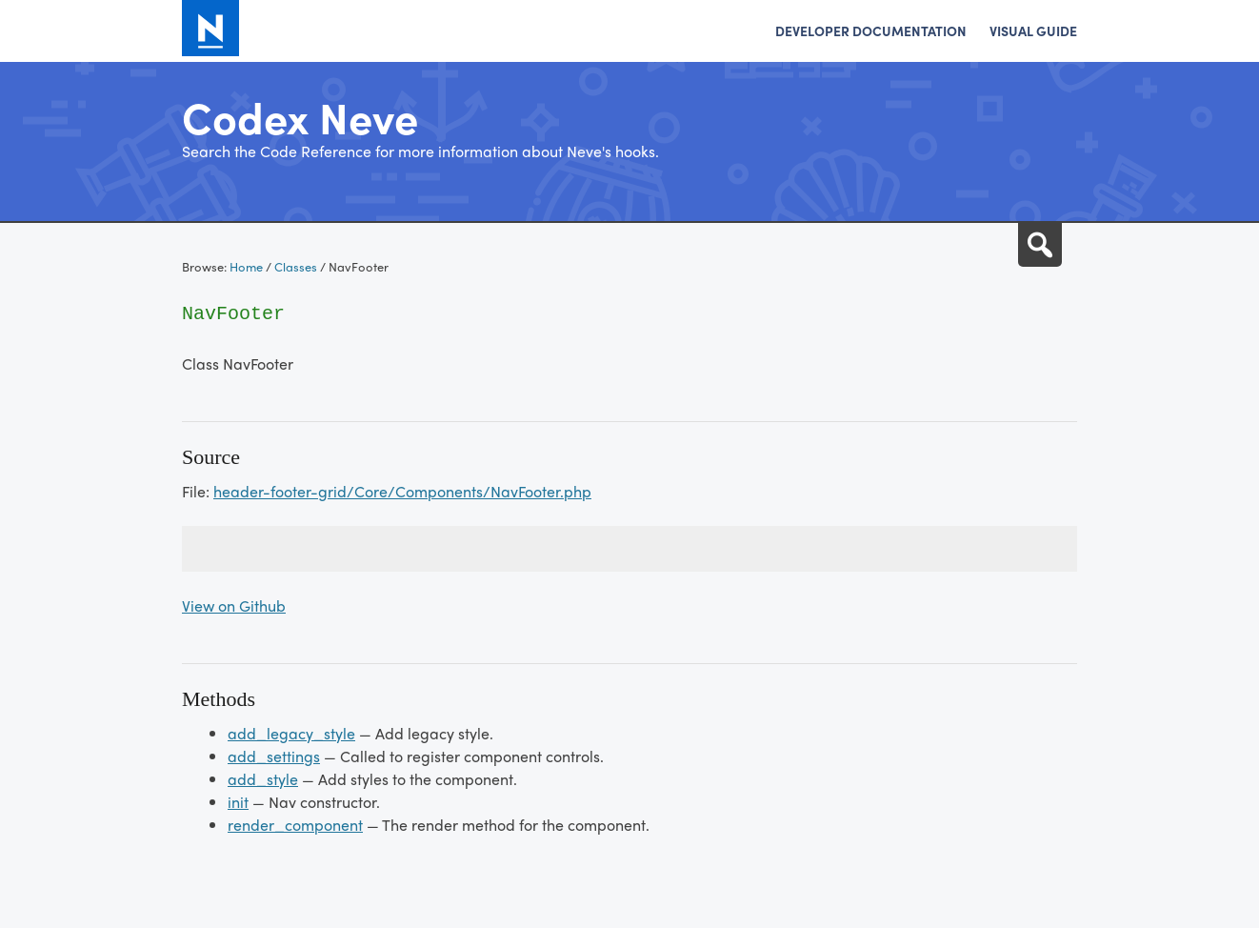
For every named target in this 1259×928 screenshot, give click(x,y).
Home (246, 266)
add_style (263, 779)
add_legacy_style (291, 733)
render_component (295, 825)
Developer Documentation (871, 30)
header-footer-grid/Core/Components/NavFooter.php (402, 491)
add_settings (274, 756)
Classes (295, 266)
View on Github (234, 605)
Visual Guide (1033, 30)
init (238, 802)
